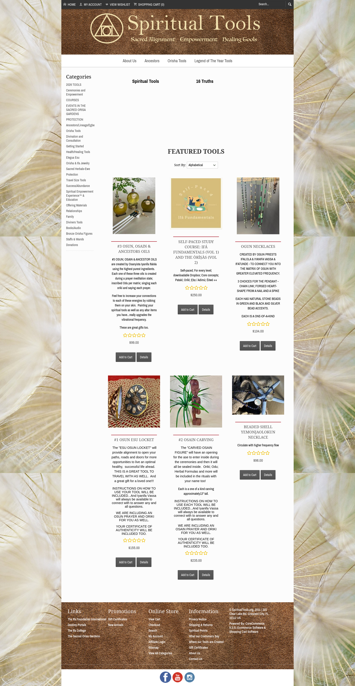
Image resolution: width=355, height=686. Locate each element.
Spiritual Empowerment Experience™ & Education (79, 195)
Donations (72, 245)
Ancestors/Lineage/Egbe (80, 125)
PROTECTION (74, 119)
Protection (72, 174)
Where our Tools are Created (206, 642)
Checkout (154, 625)
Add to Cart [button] (125, 357)
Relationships (74, 211)
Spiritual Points (198, 631)
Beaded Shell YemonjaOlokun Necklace (258, 432)
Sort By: (180, 165)
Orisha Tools (177, 61)
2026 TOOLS (73, 85)
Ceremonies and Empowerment (75, 92)
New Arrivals (115, 625)
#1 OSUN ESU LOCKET (134, 439)
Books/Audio (73, 228)
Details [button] (144, 357)
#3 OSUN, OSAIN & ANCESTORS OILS (134, 249)
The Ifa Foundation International (87, 619)
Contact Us (195, 659)
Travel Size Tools (76, 180)
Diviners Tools (74, 222)
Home (69, 4)
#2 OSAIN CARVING (196, 439)
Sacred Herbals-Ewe (78, 169)
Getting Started (75, 146)
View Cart (154, 619)
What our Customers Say (204, 636)
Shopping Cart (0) (149, 4)
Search (153, 631)
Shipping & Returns (201, 625)
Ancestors (152, 61)
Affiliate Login (157, 642)
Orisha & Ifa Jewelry (77, 163)
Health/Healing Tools (78, 152)
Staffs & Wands (75, 239)
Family (70, 217)
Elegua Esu (72, 157)
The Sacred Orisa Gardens (84, 636)
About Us (130, 61)
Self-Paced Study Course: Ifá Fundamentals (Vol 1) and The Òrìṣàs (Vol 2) (196, 252)
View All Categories (160, 653)
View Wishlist (117, 4)
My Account (90, 4)
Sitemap (153, 647)
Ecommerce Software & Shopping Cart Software (247, 630)
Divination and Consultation (74, 138)
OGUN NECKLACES (258, 246)
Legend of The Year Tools (213, 61)
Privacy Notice (197, 619)
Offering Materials (76, 205)
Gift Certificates (117, 619)
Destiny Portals (77, 625)
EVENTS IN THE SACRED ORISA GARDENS (76, 110)
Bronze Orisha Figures (79, 234)
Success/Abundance (78, 186)
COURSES (72, 100)
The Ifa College (77, 631)
